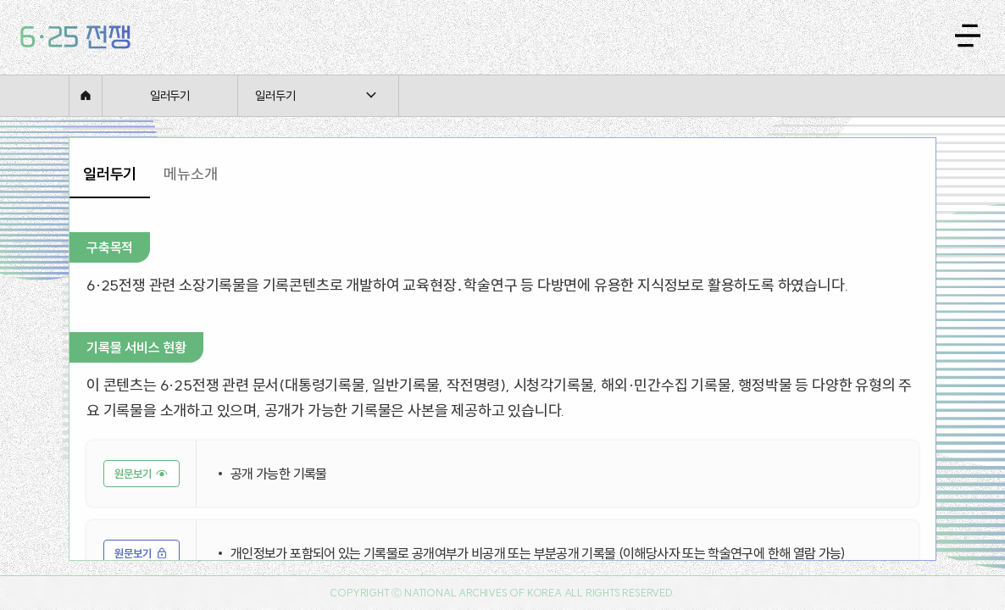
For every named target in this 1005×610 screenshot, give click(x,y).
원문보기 (133, 473)
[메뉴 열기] (968, 36)
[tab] (109, 175)
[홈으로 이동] (75, 37)
